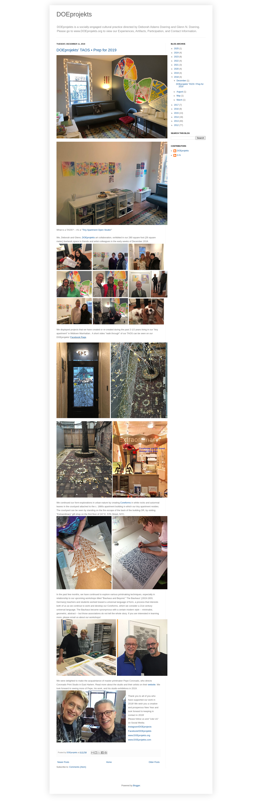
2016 (176, 109)
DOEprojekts (74, 14)
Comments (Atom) (77, 767)
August (180, 92)
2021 (176, 65)
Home (109, 762)
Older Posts (154, 762)
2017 (176, 105)
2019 (176, 73)
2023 (176, 56)
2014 (176, 117)
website (152, 684)
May (179, 96)
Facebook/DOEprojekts (139, 731)
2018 (176, 77)
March (180, 100)
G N (179, 155)
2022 (176, 61)
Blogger (136, 785)
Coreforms (125, 502)
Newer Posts (63, 762)
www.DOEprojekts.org (139, 735)
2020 (176, 69)
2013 (176, 121)
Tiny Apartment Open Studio (96, 230)
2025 (176, 48)
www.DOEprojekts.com (139, 739)
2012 (176, 125)
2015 (176, 113)
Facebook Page (78, 337)
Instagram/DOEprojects (139, 726)
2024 (176, 53)
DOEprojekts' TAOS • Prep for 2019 (86, 50)
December (182, 80)
